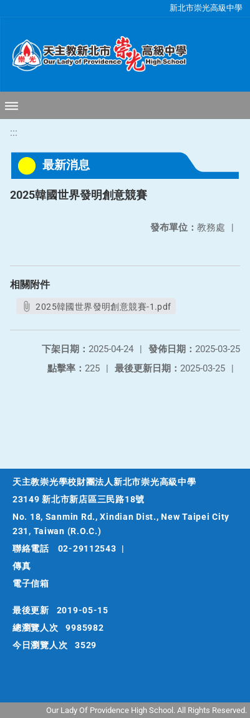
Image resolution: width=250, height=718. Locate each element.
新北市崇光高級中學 (206, 7)
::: (13, 132)
